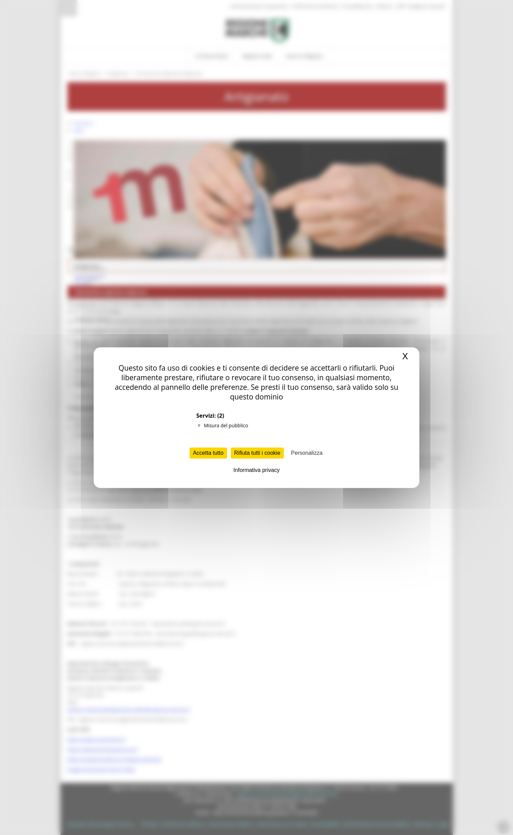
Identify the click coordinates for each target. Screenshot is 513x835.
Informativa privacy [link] (256, 470)
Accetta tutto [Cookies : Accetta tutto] (208, 453)
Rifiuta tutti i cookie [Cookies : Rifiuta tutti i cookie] (257, 453)
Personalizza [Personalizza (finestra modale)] (307, 453)
